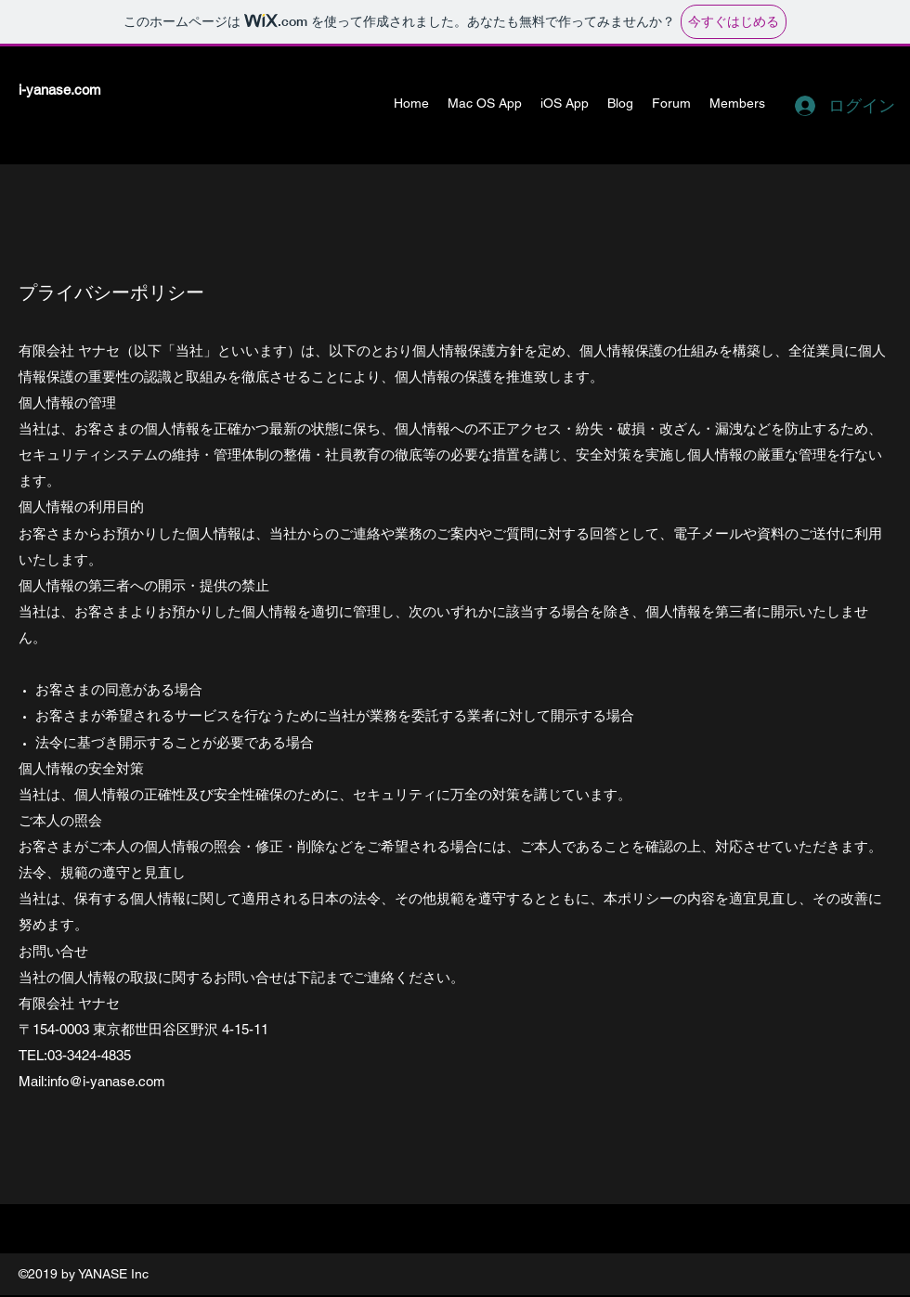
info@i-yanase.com (106, 1081)
